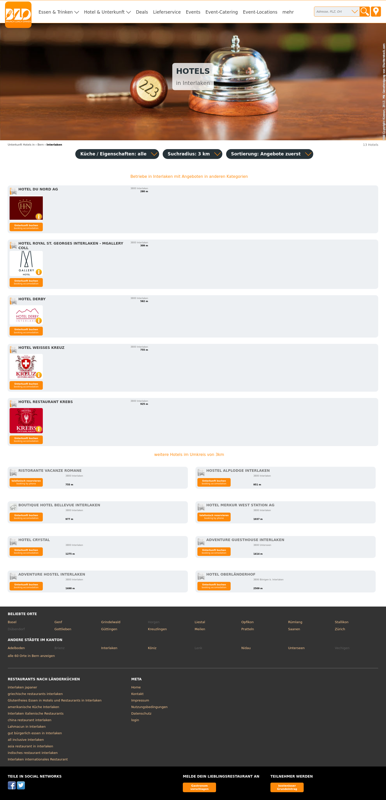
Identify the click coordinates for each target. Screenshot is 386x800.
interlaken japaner (22, 687)
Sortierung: (266, 153)
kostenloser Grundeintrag (287, 787)
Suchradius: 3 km (189, 153)
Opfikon (247, 622)
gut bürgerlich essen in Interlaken (35, 733)
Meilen (200, 629)
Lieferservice (167, 12)
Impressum (140, 700)
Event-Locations (260, 12)
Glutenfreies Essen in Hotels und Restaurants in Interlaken (55, 700)
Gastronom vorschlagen (199, 787)
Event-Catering (221, 12)
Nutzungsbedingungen (149, 707)
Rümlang (295, 622)
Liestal (200, 622)
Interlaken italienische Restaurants (36, 713)
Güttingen (109, 629)
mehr (288, 12)
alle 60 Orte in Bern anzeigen (31, 656)
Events (193, 12)
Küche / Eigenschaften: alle (113, 153)
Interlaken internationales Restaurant (38, 759)
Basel (12, 622)
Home (136, 687)
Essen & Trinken (56, 12)
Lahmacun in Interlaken (27, 726)
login (135, 720)
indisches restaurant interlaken (33, 753)
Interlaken (109, 648)
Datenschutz (141, 713)
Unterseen (296, 648)
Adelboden (16, 648)
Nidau (246, 648)
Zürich (340, 629)
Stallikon (341, 622)
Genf (58, 622)
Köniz (152, 648)
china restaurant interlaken (29, 720)
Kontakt (137, 694)
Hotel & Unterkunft (104, 12)
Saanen (294, 629)
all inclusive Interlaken (26, 740)
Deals (142, 12)
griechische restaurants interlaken (35, 694)
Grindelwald (110, 622)
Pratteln (247, 629)
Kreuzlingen (157, 629)
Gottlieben (62, 629)
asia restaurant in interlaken (30, 746)
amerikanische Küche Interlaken (33, 707)
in (21, 144)
